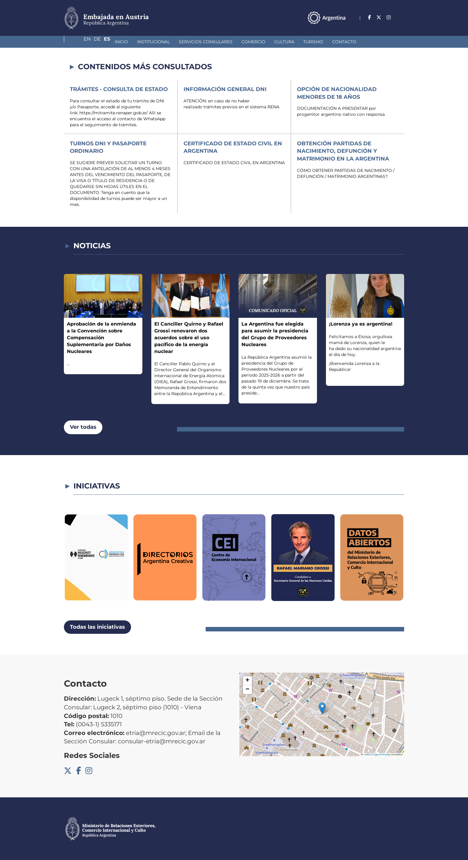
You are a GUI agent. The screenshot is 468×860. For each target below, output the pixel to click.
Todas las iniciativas (97, 627)
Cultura (243, 41)
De (388, 17)
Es (401, 17)
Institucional (111, 41)
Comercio (212, 41)
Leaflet (365, 754)
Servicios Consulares (164, 41)
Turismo (271, 41)
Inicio (79, 41)
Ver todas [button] (83, 427)
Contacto (302, 41)
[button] (322, 708)
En (376, 17)
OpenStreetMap (382, 754)
